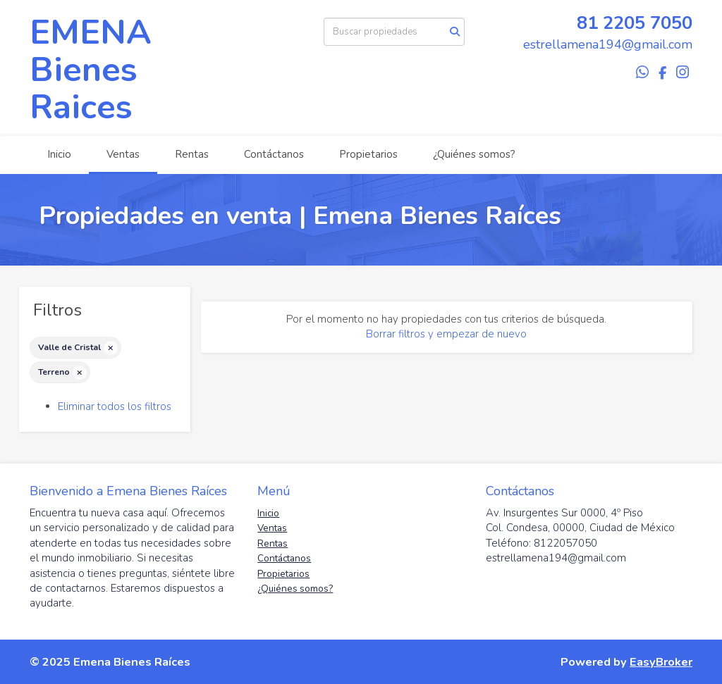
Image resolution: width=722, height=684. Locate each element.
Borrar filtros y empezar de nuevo (446, 334)
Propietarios (368, 154)
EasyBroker (661, 662)
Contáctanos (274, 154)
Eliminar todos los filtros (114, 406)
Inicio (59, 154)
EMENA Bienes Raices (91, 69)
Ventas (123, 154)
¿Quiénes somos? (474, 154)
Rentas (192, 154)
